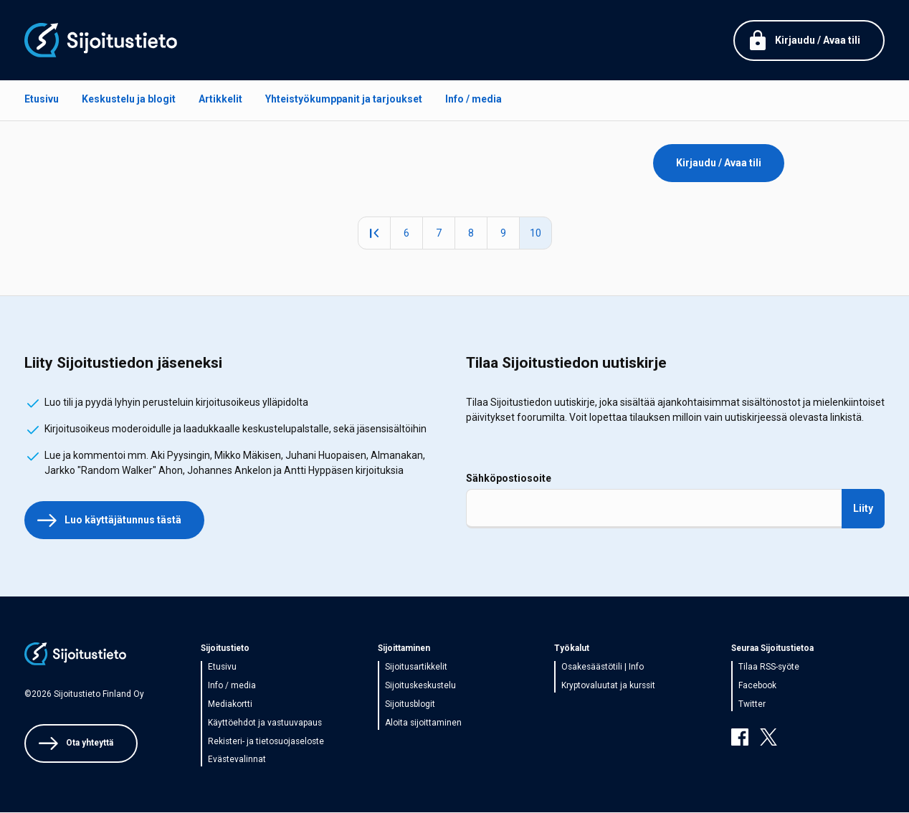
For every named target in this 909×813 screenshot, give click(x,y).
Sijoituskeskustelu (420, 685)
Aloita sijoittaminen (423, 723)
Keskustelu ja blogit (129, 99)
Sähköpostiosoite (508, 478)
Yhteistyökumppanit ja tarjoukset (343, 99)
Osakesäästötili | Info (602, 667)
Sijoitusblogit (410, 704)
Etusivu (41, 99)
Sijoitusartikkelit (416, 667)
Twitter (752, 704)
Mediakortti (230, 704)
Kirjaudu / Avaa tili (718, 162)
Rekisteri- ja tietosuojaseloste (266, 741)
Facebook (757, 685)
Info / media (473, 99)
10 (540, 233)
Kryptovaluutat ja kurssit (608, 685)
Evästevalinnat (237, 759)
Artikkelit (220, 99)
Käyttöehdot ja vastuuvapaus (265, 723)
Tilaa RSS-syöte (768, 667)
